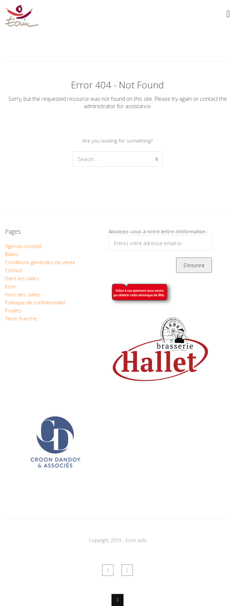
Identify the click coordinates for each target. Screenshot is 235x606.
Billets (11, 254)
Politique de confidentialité (35, 302)
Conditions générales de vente (40, 262)
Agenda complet (23, 246)
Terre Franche (21, 318)
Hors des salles (23, 294)
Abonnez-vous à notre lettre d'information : (158, 231)
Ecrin (10, 286)
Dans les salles (22, 278)
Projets (13, 310)
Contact (13, 270)
